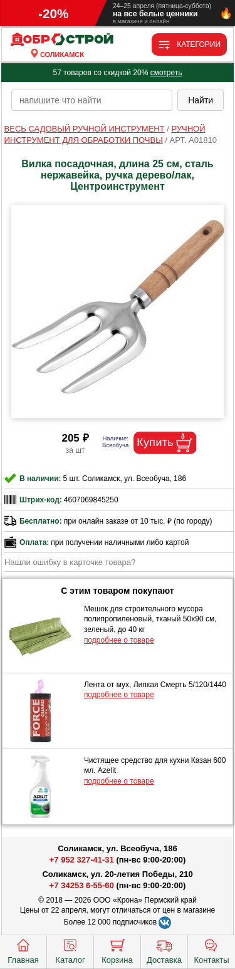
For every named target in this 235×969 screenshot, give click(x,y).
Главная (23, 950)
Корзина (117, 950)
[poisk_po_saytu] (91, 100)
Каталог (70, 950)
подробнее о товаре (119, 640)
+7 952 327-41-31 (82, 859)
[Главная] (62, 39)
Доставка (164, 950)
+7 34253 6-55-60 (82, 885)
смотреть (166, 72)
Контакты (211, 950)
